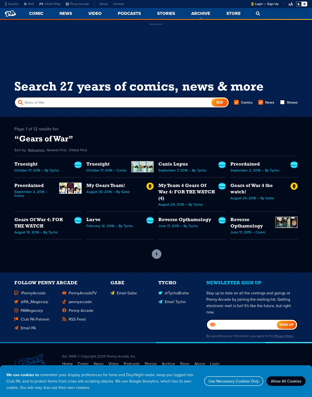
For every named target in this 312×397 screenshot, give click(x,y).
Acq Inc (12, 4)
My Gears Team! (105, 185)
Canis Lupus (173, 164)
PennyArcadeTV (79, 297)
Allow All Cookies (286, 381)
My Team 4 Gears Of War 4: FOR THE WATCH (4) (186, 192)
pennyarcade (77, 306)
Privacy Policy (283, 340)
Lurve (93, 220)
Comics (243, 102)
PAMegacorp (28, 315)
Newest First (56, 150)
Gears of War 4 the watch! (251, 189)
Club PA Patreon (31, 324)
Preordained (245, 164)
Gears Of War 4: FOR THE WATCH (38, 223)
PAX (29, 4)
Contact (118, 4)
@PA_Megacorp (31, 306)
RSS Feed (74, 324)
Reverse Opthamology (184, 220)
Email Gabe (123, 297)
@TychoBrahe (173, 297)
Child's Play (50, 4)
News (266, 102)
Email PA (25, 332)
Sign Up (273, 4)
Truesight (25, 164)
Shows (289, 102)
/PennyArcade (30, 297)
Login (259, 4)
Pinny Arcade (77, 4)
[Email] (242, 329)
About (103, 4)
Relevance (36, 150)
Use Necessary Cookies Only (234, 381)
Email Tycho (172, 306)
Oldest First (78, 150)
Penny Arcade (77, 315)
